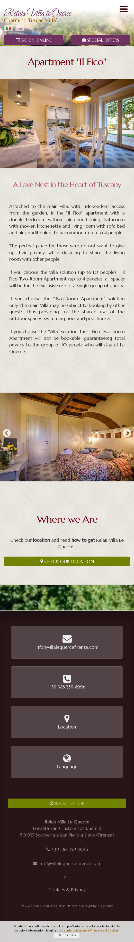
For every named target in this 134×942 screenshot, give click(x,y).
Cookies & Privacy (67, 889)
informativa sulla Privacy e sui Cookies (92, 930)
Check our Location (67, 561)
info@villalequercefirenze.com (70, 863)
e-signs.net (105, 906)
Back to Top (67, 803)
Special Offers (100, 40)
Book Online (33, 40)
